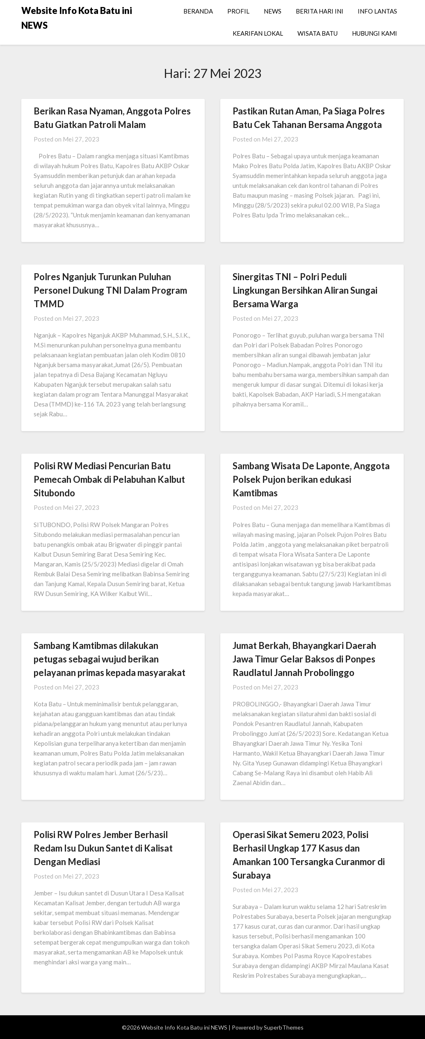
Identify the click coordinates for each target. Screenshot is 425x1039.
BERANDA (198, 11)
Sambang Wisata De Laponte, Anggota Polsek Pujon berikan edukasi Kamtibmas (311, 479)
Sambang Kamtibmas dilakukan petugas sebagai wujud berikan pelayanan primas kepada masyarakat (109, 659)
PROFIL (238, 11)
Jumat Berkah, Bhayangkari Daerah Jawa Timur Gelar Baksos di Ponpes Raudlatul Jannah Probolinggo (304, 659)
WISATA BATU (317, 33)
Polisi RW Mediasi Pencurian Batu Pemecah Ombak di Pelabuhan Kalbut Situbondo (109, 479)
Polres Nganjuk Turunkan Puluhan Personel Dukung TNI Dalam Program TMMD (110, 290)
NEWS (272, 11)
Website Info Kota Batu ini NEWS (76, 18)
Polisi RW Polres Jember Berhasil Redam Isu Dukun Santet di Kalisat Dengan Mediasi (103, 848)
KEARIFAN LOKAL (258, 33)
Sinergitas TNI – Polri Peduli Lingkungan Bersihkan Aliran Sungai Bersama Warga (305, 290)
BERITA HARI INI (319, 11)
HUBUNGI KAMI (374, 33)
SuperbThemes (284, 1027)
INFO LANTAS (377, 11)
